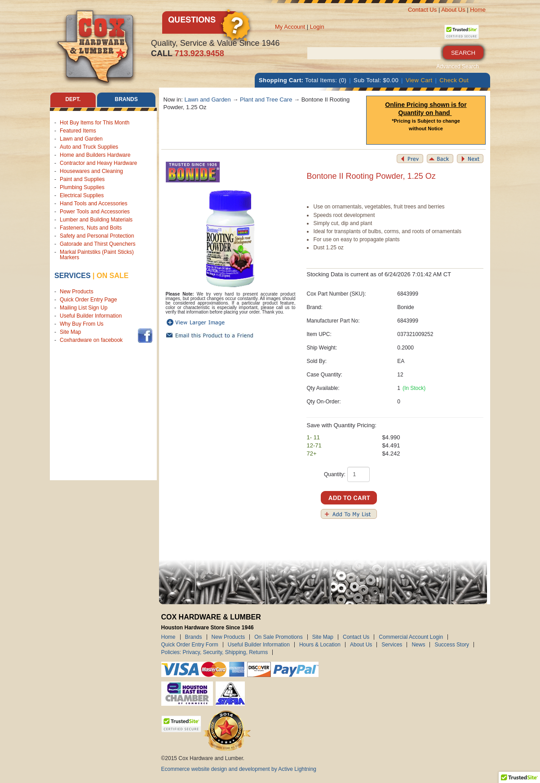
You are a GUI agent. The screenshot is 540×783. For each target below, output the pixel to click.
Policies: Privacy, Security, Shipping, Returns (214, 652)
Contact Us (422, 9)
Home (478, 9)
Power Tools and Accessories (95, 211)
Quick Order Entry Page (88, 299)
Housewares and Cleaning (91, 171)
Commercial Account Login (411, 637)
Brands (193, 637)
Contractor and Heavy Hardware (98, 163)
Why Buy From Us (81, 324)
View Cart (419, 80)
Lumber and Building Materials (96, 220)
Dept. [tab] (72, 100)
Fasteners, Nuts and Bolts (91, 228)
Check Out (454, 80)
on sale (112, 275)
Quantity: (334, 474)
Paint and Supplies (82, 179)
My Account (290, 26)
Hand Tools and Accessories (94, 203)
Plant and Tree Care (266, 99)
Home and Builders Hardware (95, 155)
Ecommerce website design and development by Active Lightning (239, 769)
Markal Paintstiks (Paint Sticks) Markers (97, 255)
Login (317, 26)
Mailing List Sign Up (83, 308)
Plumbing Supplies (82, 187)
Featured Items (78, 131)
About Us (453, 9)
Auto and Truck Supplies (89, 147)
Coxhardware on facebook (93, 340)
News (418, 644)
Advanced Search (457, 66)
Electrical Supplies (82, 195)
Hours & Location (320, 644)
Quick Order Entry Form (189, 644)
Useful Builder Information (91, 316)
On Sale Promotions (278, 637)
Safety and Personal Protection (97, 236)
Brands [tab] (126, 100)
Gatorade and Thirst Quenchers (98, 244)
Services (72, 275)
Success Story (451, 644)
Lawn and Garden (81, 139)
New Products (76, 291)
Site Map (70, 332)
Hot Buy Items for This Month (94, 122)
